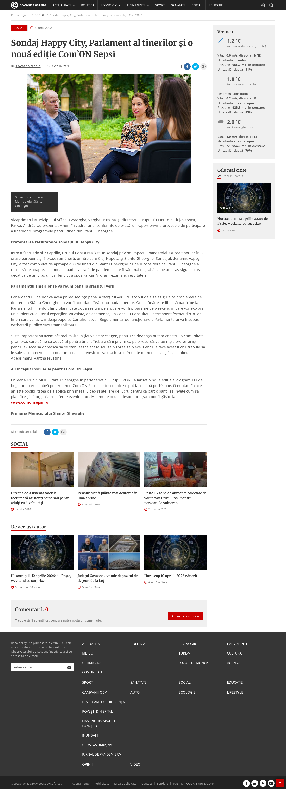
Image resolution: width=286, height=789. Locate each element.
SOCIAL (197, 5)
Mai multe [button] (61, 26)
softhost (55, 781)
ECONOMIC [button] (111, 5)
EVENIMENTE (237, 643)
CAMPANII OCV (93, 691)
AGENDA (233, 662)
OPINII (87, 763)
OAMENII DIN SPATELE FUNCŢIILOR (99, 722)
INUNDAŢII (90, 734)
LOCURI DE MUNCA (193, 662)
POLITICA (87, 5)
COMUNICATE (92, 672)
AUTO (134, 691)
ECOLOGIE (186, 691)
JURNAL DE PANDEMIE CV (101, 753)
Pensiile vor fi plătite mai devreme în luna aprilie (108, 495)
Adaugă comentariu (185, 613)
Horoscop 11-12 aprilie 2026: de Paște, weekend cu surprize (41, 578)
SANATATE (178, 5)
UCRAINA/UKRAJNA (97, 743)
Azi (219, 176)
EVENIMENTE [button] (138, 5)
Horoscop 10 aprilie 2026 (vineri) (170, 576)
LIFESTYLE (234, 691)
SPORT (160, 5)
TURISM (185, 653)
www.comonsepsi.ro (29, 402)
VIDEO (135, 763)
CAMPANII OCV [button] (65, 15)
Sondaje (161, 781)
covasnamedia (28, 5)
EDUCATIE (216, 5)
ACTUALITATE (228, 208)
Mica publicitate (126, 781)
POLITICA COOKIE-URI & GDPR (189, 781)
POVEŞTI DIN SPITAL (97, 710)
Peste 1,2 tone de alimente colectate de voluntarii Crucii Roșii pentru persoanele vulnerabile (175, 498)
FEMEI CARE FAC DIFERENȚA (103, 700)
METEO (87, 653)
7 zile (228, 176)
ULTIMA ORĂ (91, 662)
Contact (146, 781)
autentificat (42, 620)
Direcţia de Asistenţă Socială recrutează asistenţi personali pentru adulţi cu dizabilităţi (41, 498)
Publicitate (105, 781)
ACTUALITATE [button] (63, 5)
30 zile (239, 176)
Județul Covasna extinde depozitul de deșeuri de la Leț (108, 578)
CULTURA (234, 653)
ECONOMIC (187, 643)
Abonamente (86, 781)
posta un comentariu (86, 620)
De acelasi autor (28, 527)
